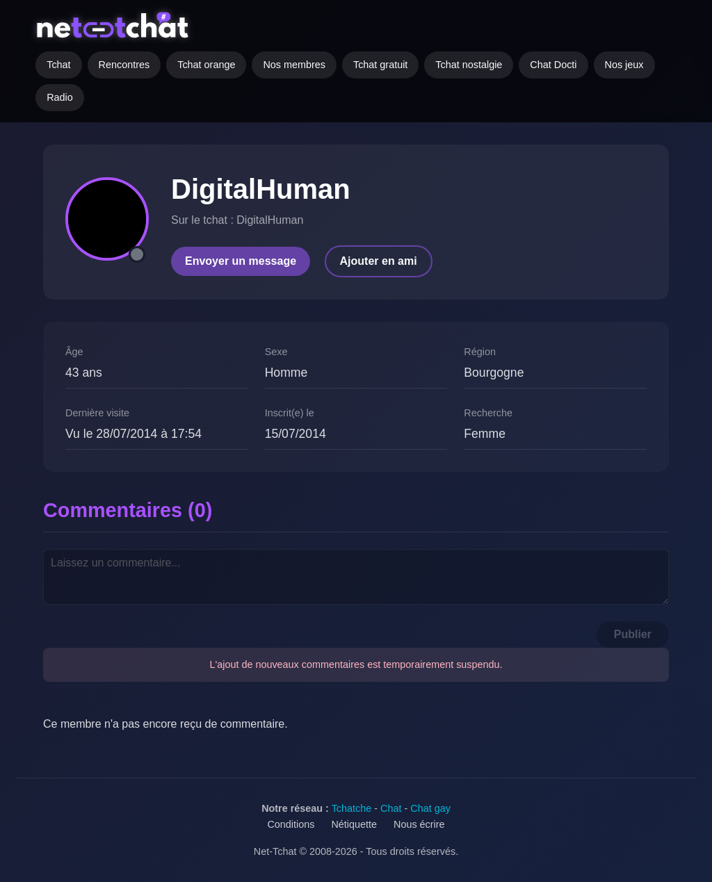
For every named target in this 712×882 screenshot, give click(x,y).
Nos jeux (624, 64)
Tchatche (352, 808)
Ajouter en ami (378, 261)
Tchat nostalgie (468, 64)
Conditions (290, 824)
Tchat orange (206, 64)
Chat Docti (553, 64)
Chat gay (430, 808)
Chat (390, 808)
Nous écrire (419, 824)
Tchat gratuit (380, 64)
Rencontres (124, 64)
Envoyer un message (240, 261)
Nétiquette (354, 824)
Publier (633, 634)
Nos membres (294, 64)
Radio (60, 97)
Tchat (58, 64)
